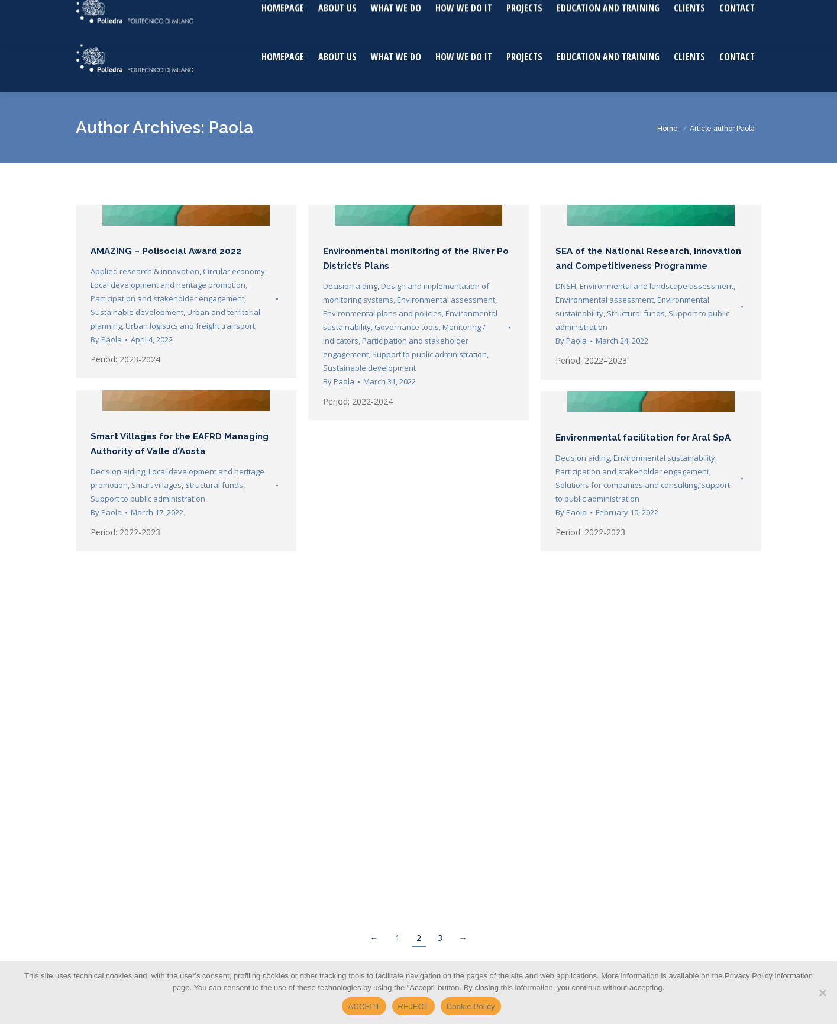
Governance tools (406, 327)
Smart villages (156, 485)
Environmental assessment (446, 299)
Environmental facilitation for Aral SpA (643, 437)
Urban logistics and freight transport (190, 325)
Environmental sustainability (664, 457)
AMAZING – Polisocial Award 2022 (166, 251)
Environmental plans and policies (382, 313)
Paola (231, 127)
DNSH (565, 286)
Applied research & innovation (145, 271)
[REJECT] (822, 993)
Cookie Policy (471, 1006)
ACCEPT (364, 1006)
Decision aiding (350, 286)
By (106, 339)
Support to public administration (429, 354)
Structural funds (636, 313)
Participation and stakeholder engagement (167, 298)
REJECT (413, 1006)
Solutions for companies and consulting (626, 485)
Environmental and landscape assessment (656, 286)
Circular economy (234, 271)
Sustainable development (137, 312)
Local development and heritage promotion (168, 285)
